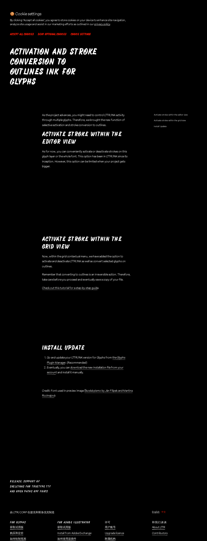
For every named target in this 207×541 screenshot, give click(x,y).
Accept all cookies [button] (22, 34)
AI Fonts (156, 505)
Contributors (160, 457)
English (156, 435)
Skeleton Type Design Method (27, 510)
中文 (163, 435)
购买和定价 (16, 457)
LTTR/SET (157, 499)
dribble (109, 510)
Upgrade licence (114, 457)
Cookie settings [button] (81, 34)
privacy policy (102, 24)
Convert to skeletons (22, 505)
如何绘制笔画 (18, 462)
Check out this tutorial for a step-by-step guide (70, 253)
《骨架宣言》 (18, 499)
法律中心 (62, 493)
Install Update (160, 92)
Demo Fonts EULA (68, 505)
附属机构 (110, 462)
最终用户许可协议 (68, 499)
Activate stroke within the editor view (171, 80)
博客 (12, 493)
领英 (107, 505)
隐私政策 (62, 516)
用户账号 (110, 451)
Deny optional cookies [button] (52, 34)
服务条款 (62, 510)
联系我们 (110, 499)
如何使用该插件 (66, 462)
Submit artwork (161, 476)
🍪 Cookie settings (68, 522)
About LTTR (158, 451)
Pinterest (110, 516)
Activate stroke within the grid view (170, 86)
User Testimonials (162, 471)
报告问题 (110, 493)
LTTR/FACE (158, 493)
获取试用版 (16, 451)
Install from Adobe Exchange (74, 457)
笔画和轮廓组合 (19, 468)
